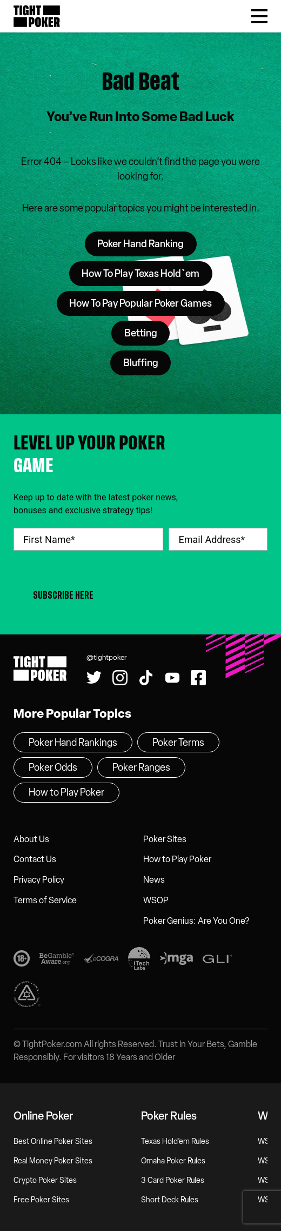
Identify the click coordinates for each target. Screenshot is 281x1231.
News (154, 880)
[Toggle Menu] (259, 16)
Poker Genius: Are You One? (196, 921)
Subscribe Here (63, 595)
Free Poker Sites (41, 1199)
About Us (31, 839)
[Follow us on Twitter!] (94, 677)
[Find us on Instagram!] (120, 677)
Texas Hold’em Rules (175, 1141)
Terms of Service (45, 900)
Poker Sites (164, 839)
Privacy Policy (39, 880)
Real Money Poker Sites (53, 1161)
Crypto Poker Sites (45, 1180)
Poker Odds (53, 767)
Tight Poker (37, 16)
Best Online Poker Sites (53, 1141)
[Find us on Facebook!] (198, 677)
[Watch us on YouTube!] (172, 677)
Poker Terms (178, 743)
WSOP (156, 900)
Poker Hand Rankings (73, 743)
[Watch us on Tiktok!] (145, 677)
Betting (140, 333)
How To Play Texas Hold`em (140, 274)
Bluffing (140, 363)
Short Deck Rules (169, 1199)
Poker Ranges (141, 767)
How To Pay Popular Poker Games (140, 303)
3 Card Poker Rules (172, 1180)
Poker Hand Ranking (140, 244)
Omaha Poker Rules (173, 1161)
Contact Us (35, 859)
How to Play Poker (177, 859)
